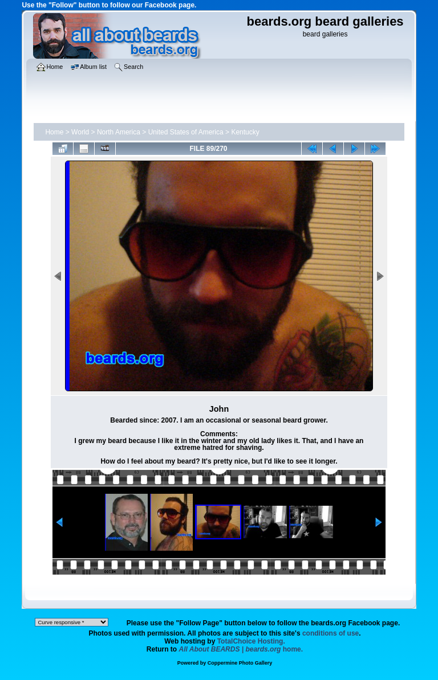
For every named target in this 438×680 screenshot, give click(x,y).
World (80, 132)
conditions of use (330, 633)
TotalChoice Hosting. (251, 641)
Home (54, 132)
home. (241, 649)
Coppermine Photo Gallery (240, 663)
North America (118, 132)
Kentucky (245, 132)
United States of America (186, 132)
